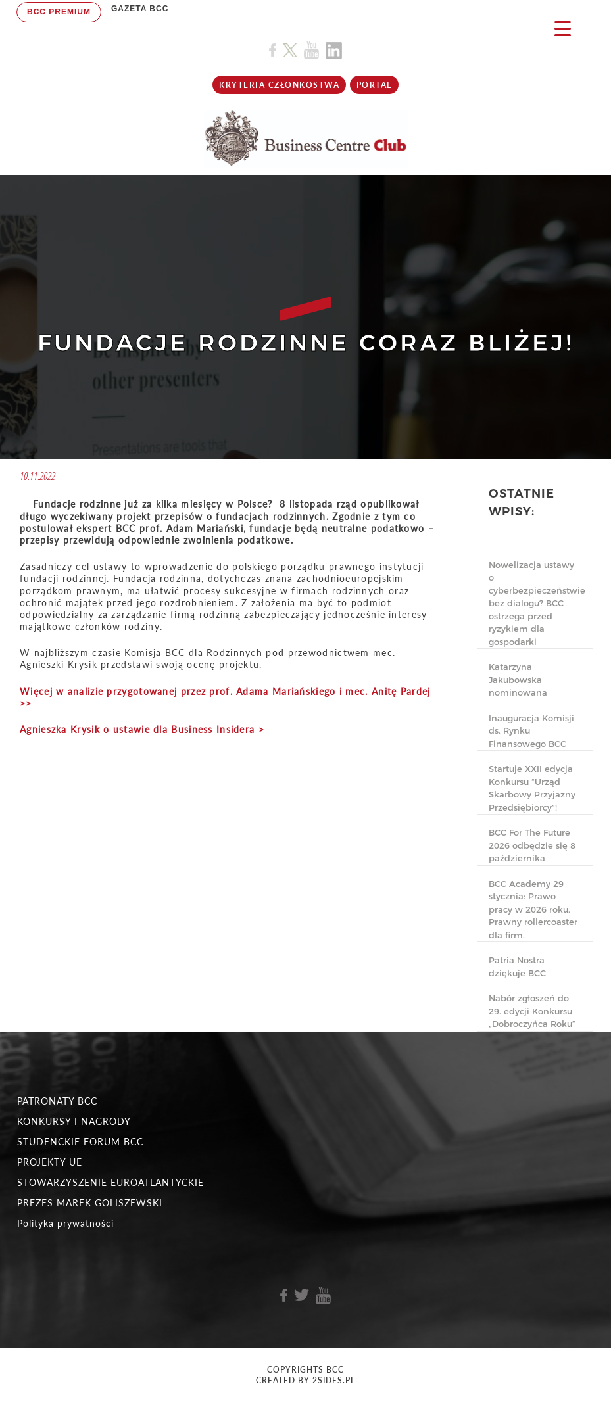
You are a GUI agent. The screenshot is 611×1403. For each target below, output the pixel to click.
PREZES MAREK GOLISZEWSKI (89, 1202)
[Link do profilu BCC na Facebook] (273, 50)
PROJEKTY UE (49, 1162)
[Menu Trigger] (563, 28)
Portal (374, 85)
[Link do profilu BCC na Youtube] (311, 50)
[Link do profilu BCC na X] (290, 50)
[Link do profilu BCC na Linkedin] (333, 50)
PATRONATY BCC (57, 1100)
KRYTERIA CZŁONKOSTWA (279, 85)
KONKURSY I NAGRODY (74, 1121)
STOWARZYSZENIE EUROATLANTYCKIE (110, 1182)
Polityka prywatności (65, 1223)
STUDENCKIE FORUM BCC (80, 1141)
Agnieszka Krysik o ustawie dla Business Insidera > (142, 729)
